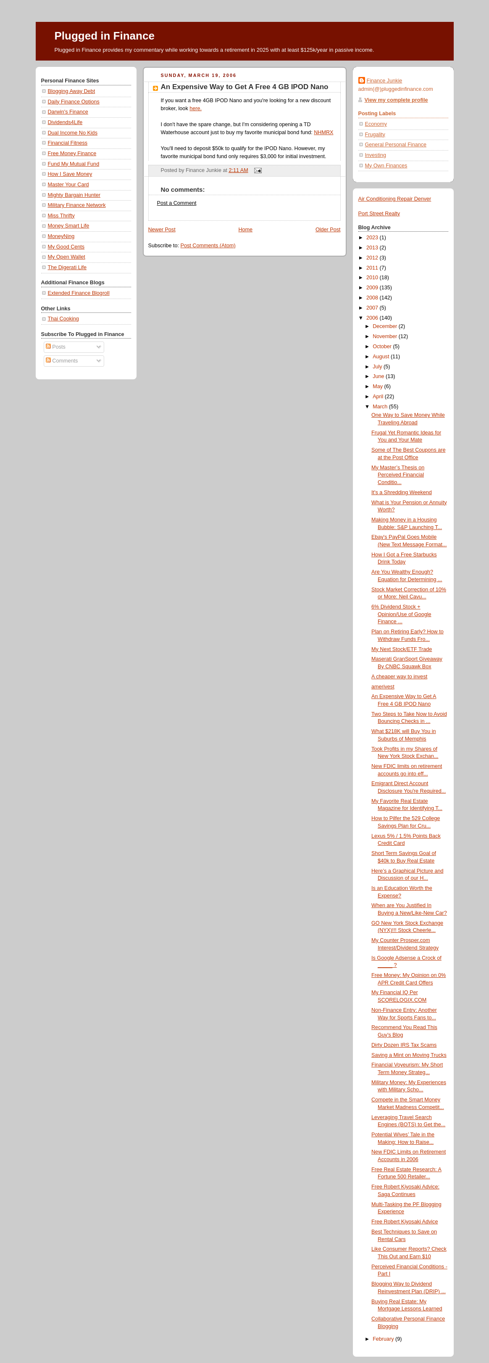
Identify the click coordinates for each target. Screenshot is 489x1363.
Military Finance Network (77, 205)
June (379, 376)
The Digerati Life (67, 267)
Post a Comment (177, 203)
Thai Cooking (63, 319)
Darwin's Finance (68, 112)
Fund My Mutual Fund (74, 164)
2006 (373, 318)
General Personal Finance (396, 145)
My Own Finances (386, 166)
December (386, 326)
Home (245, 230)
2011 (373, 268)
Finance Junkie (384, 81)
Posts (56, 347)
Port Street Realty (379, 214)
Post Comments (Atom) (208, 246)
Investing (375, 155)
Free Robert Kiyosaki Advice (404, 1222)
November (386, 336)
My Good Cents (66, 247)
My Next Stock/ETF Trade (401, 649)
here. (195, 108)
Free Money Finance (72, 153)
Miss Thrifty (61, 216)
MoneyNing (61, 236)
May (378, 386)
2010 (373, 278)
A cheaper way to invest (399, 677)
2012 (373, 258)
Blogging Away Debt (71, 91)
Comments (62, 361)
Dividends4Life (65, 122)
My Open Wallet (66, 257)
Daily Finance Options (74, 102)
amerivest (382, 687)
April (379, 397)
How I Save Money (70, 174)
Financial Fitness (68, 143)
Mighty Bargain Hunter (74, 195)
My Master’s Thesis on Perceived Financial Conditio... (397, 475)
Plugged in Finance (105, 35)
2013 (373, 248)
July (378, 367)
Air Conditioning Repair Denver (394, 199)
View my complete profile (396, 100)
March (381, 407)
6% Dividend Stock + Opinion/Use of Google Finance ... (401, 614)
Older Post (328, 230)
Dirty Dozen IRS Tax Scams (403, 1045)
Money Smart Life (68, 226)
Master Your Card (68, 185)
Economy (376, 124)
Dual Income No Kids (72, 133)
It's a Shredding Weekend (401, 492)
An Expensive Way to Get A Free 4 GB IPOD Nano (245, 87)
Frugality (375, 135)
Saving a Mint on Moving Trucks (409, 1055)
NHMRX (323, 132)
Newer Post (162, 230)
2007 (373, 308)
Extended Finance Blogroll (79, 293)
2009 (373, 288)
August (382, 357)
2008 (373, 298)
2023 (373, 238)
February (384, 1339)
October (383, 346)
